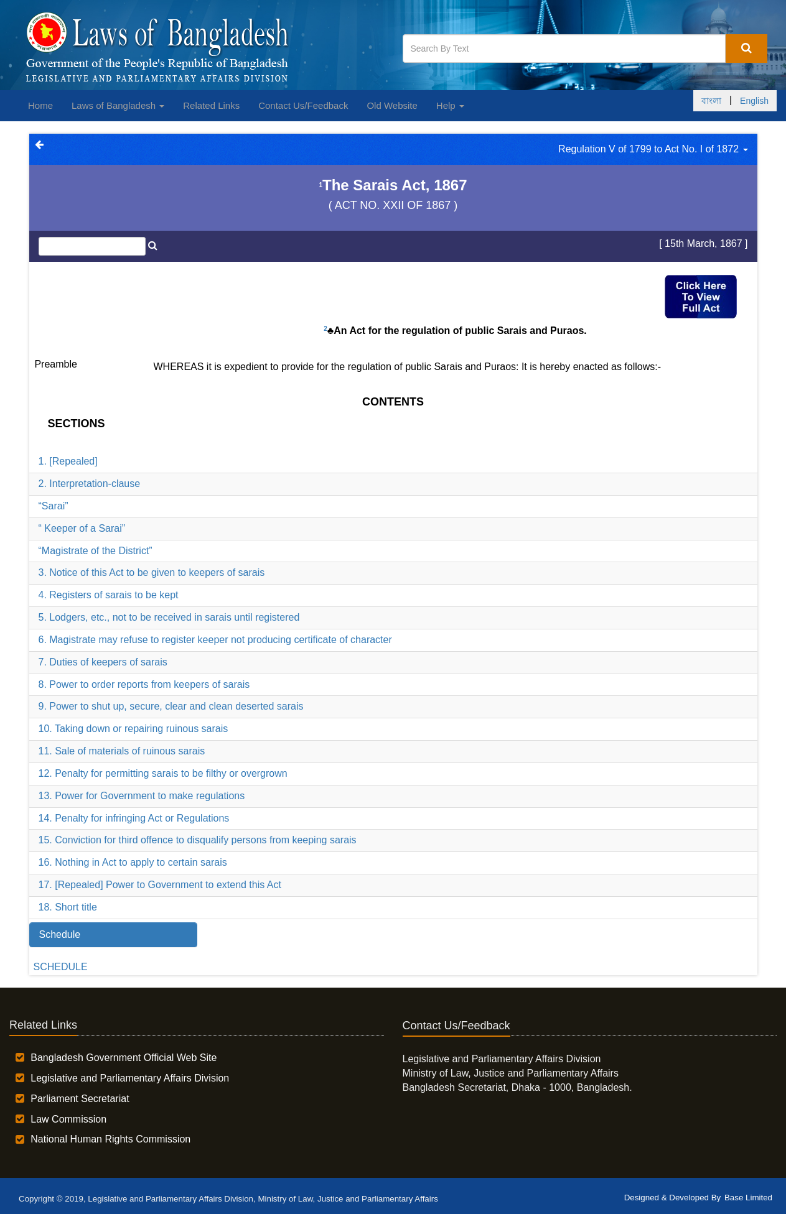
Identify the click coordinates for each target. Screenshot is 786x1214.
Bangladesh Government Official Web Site (123, 1057)
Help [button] (450, 105)
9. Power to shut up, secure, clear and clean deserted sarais (171, 706)
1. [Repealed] (68, 461)
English (754, 101)
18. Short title (68, 907)
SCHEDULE (61, 966)
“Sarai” (53, 506)
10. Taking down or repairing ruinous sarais (133, 728)
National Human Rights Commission (110, 1139)
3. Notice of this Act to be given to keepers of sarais (152, 572)
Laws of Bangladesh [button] (118, 105)
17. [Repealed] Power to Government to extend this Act (160, 884)
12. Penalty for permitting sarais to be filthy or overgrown (163, 773)
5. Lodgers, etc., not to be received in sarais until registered (169, 617)
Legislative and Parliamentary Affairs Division (129, 1078)
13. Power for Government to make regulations (142, 795)
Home (40, 105)
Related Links (211, 105)
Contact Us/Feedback (303, 105)
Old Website (392, 105)
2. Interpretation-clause (90, 483)
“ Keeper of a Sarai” (82, 528)
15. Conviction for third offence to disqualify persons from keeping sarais (198, 840)
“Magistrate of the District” (95, 550)
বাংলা (711, 101)
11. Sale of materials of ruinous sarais (122, 751)
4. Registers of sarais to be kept (109, 595)
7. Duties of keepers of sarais (103, 662)
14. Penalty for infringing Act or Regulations (134, 818)
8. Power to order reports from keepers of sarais (144, 684)
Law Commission (68, 1119)
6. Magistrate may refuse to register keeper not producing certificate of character (215, 639)
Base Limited (748, 1197)
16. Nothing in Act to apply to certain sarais (133, 862)
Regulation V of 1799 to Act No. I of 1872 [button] (652, 149)
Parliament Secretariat (79, 1098)
